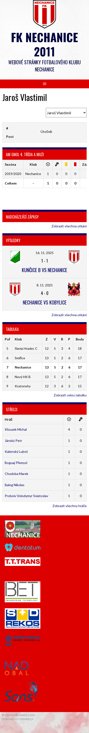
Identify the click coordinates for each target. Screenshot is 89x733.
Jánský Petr (13, 441)
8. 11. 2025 (45, 285)
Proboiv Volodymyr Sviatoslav (26, 496)
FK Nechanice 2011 (44, 44)
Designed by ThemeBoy (18, 719)
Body (80, 339)
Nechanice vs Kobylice (44, 302)
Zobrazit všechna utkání (69, 226)
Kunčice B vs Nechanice (44, 270)
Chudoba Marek (16, 474)
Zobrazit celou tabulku (70, 395)
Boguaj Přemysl (16, 463)
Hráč (9, 419)
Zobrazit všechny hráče (69, 506)
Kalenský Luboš (16, 451)
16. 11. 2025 (45, 253)
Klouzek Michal (16, 429)
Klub (18, 339)
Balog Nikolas (14, 485)
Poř (7, 339)
